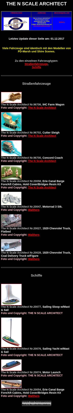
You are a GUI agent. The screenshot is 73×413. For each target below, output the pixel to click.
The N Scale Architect (42, 107)
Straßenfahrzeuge (36, 64)
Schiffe (36, 67)
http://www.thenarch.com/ (41, 26)
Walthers (62, 22)
